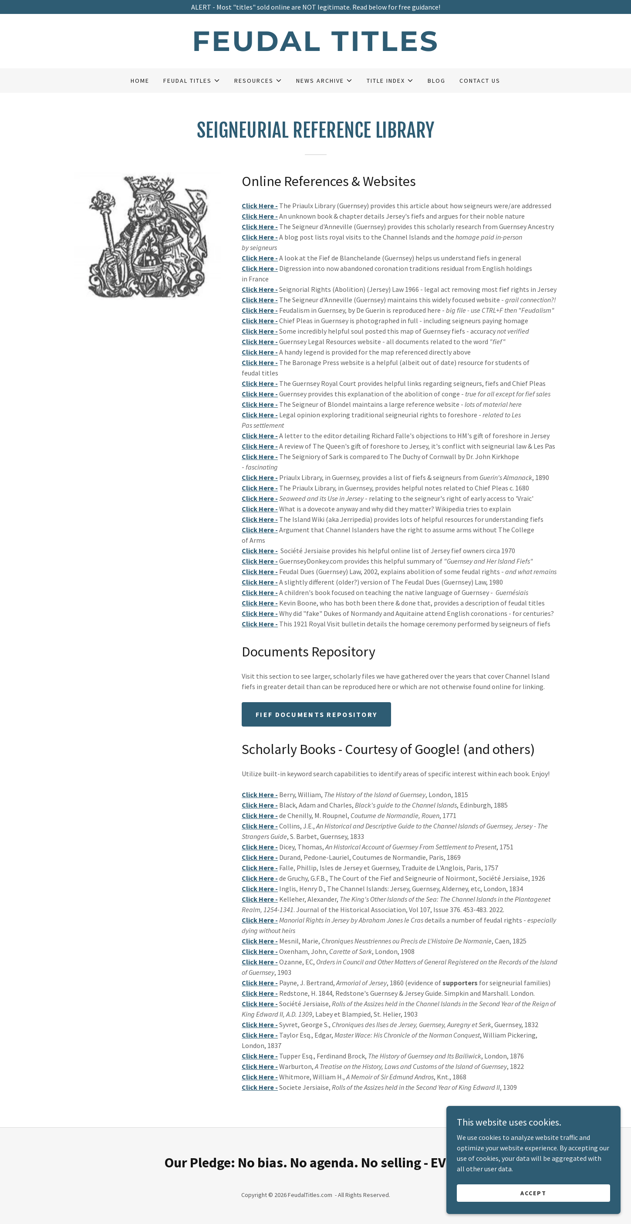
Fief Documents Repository (316, 714)
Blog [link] (436, 81)
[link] (316, 48)
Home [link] (140, 81)
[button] (191, 80)
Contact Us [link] (479, 81)
